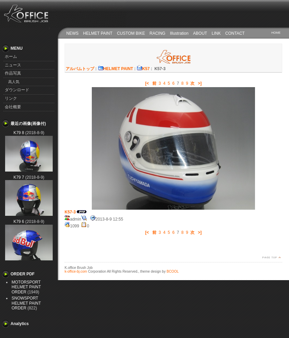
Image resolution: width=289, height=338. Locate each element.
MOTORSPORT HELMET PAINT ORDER (26, 287)
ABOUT (200, 33)
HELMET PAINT (97, 33)
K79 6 (19, 221)
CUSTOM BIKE (131, 33)
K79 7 (19, 177)
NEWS (72, 33)
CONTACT (235, 33)
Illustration (179, 33)
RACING (158, 33)
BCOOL (173, 271)
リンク (11, 98)
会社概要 (13, 106)
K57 (143, 68)
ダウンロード (17, 89)
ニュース (13, 65)
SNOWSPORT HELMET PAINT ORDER (26, 303)
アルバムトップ (80, 68)
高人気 (13, 82)
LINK (216, 33)
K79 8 (19, 132)
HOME (275, 32)
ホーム (11, 56)
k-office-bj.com (76, 271)
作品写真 (13, 73)
